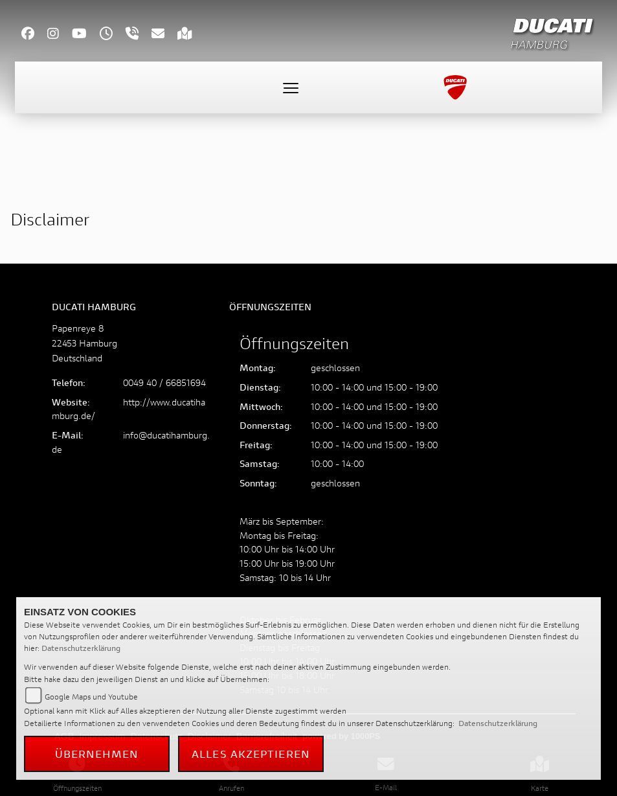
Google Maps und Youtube (91, 696)
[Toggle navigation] (290, 87)
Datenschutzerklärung (80, 648)
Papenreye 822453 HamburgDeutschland (84, 343)
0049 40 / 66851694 (164, 382)
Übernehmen (97, 753)
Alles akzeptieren (251, 753)
